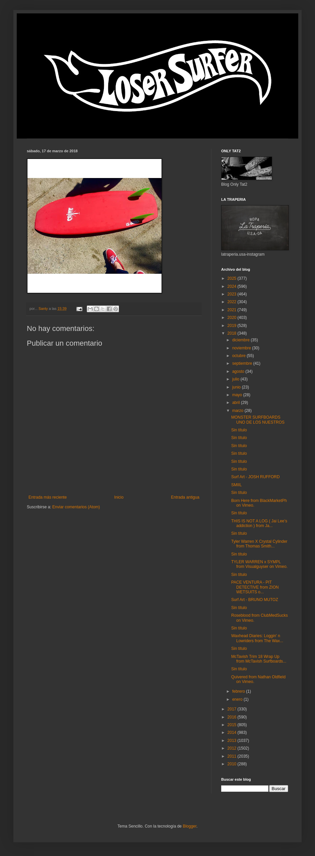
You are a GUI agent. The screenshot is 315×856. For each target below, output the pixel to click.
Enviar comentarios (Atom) (76, 507)
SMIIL (236, 485)
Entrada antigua (185, 497)
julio (236, 379)
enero (238, 699)
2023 (233, 294)
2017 (233, 709)
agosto (238, 371)
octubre (239, 355)
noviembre (242, 348)
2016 (233, 717)
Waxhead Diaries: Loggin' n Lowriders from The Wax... (257, 638)
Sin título (239, 430)
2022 (233, 301)
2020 (233, 317)
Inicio (119, 497)
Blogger (189, 826)
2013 (233, 740)
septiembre (242, 363)
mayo (237, 395)
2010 (233, 764)
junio (237, 387)
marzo (238, 410)
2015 (233, 724)
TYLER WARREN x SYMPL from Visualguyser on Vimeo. (259, 564)
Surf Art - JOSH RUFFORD (255, 477)
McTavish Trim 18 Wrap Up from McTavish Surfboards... (258, 659)
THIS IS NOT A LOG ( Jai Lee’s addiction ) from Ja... (259, 523)
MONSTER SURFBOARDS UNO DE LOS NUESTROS (258, 419)
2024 (233, 286)
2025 (233, 278)
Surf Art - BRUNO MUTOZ (254, 599)
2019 (233, 325)
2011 (233, 756)
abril (236, 402)
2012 (233, 748)
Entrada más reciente (47, 497)
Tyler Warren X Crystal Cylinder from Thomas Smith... (259, 543)
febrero (239, 691)
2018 (233, 333)
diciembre (241, 340)
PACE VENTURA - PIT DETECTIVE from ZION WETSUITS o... (255, 587)
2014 (233, 732)
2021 (233, 310)
